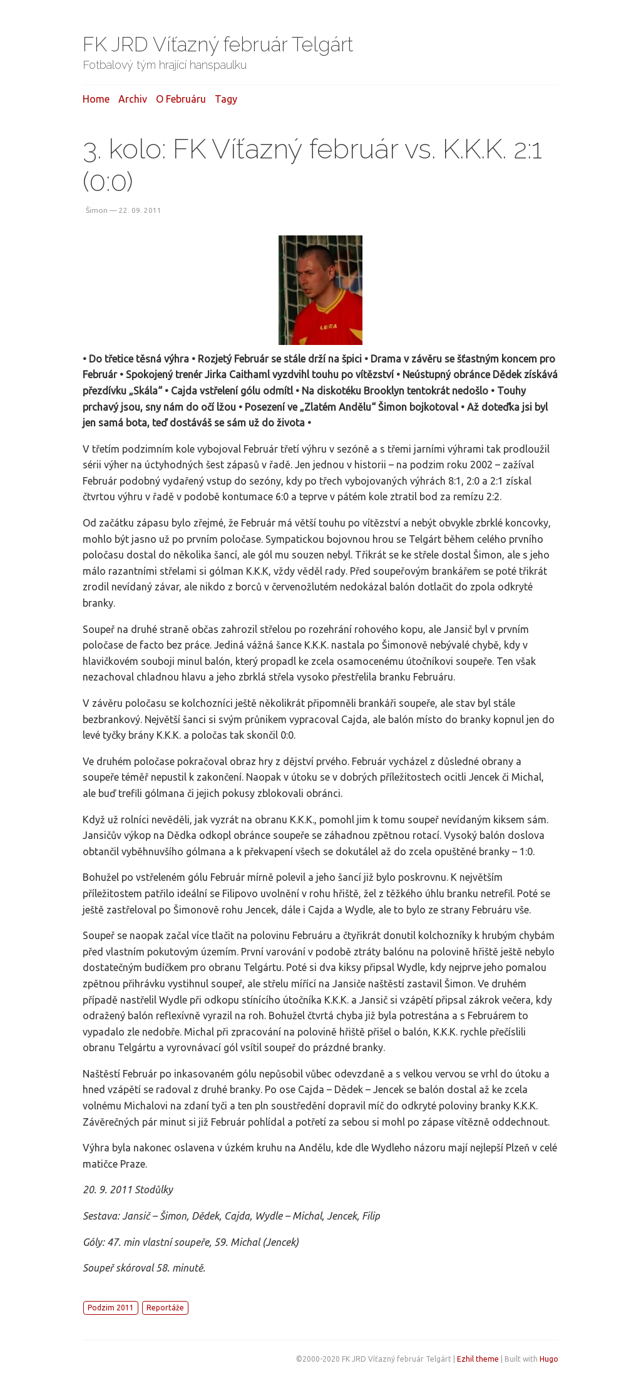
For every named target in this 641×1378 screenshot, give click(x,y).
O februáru (181, 99)
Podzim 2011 (111, 1307)
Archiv (132, 99)
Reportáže (165, 1307)
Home (96, 99)
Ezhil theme (478, 1359)
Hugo (549, 1359)
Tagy (226, 99)
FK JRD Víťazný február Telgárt (218, 44)
